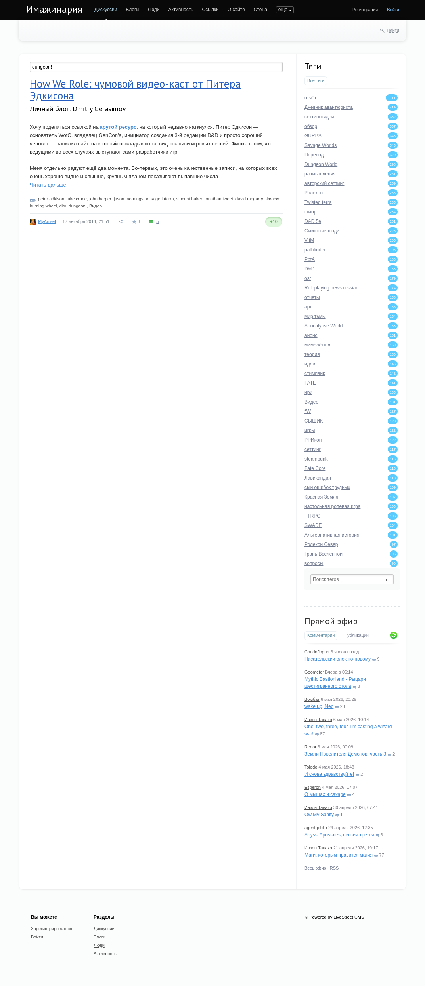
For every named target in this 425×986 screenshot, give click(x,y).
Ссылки (210, 9)
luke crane (77, 198)
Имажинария (54, 9)
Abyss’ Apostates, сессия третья (339, 835)
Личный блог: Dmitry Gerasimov (78, 108)
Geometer (314, 672)
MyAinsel (47, 221)
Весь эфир (315, 868)
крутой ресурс (118, 127)
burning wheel (43, 206)
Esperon (312, 787)
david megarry (249, 198)
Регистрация (365, 9)
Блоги (132, 9)
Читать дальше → (51, 185)
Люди (153, 9)
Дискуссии (105, 9)
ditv (62, 206)
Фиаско (273, 198)
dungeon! (78, 206)
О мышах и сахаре (325, 794)
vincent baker (189, 198)
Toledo (310, 767)
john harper (100, 198)
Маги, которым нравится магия (338, 855)
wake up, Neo (318, 706)
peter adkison (51, 198)
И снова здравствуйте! (329, 774)
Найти (393, 30)
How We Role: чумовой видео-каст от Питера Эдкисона (135, 89)
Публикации (356, 635)
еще (282, 9)
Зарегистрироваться (51, 928)
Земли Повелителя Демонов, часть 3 (345, 754)
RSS (334, 868)
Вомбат (312, 699)
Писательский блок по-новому (337, 659)
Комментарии (321, 635)
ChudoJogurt (316, 651)
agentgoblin (315, 827)
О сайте (236, 9)
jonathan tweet (219, 198)
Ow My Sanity (319, 814)
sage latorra (162, 198)
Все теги (315, 80)
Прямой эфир (331, 620)
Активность (180, 9)
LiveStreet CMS (348, 917)
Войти (393, 9)
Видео (95, 206)
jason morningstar (131, 198)
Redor (310, 746)
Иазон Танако (318, 719)
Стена (260, 9)
